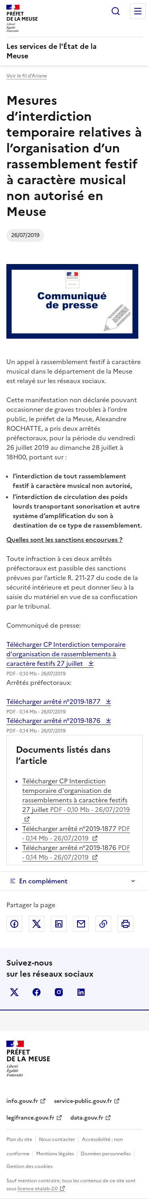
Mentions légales (55, 1153)
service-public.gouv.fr (83, 1101)
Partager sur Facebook (14, 924)
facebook (37, 992)
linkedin (81, 992)
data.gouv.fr (86, 1118)
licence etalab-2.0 (37, 1188)
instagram (59, 992)
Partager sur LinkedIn (59, 924)
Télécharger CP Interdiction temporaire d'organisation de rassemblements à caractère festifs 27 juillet (66, 654)
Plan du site (19, 1139)
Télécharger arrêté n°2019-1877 (54, 701)
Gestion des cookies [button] (29, 1166)
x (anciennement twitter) (14, 992)
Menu (138, 11)
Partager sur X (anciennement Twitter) (37, 924)
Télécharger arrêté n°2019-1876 (54, 720)
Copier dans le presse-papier (103, 924)
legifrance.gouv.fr (30, 1118)
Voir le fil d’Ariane (26, 75)
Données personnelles (106, 1153)
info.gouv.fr (22, 1101)
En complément (43, 881)
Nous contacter (57, 1139)
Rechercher (116, 11)
